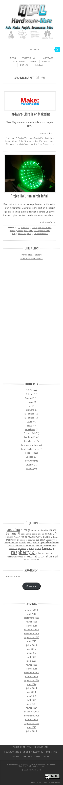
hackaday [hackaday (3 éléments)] (54, 537)
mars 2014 (31, 704)
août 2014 (31, 684)
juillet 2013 (31, 731)
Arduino (29, 394)
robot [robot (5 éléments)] (38, 553)
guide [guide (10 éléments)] (46, 537)
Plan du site (19, 747)
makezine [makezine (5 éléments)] (13, 542)
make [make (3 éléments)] (7, 543)
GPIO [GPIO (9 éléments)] (39, 537)
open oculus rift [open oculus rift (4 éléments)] (41, 545)
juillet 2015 (31, 645)
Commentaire (48, 144)
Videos (46, 62)
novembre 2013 (31, 715)
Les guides (29, 413)
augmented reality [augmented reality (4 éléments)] (39, 530)
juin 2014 (31, 692)
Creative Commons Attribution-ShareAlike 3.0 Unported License (37, 765)
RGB (13, 233)
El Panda (19, 138)
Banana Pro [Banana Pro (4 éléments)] (26, 534)
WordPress (55, 782)
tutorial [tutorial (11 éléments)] (32, 556)
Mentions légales (31, 756)
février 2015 (31, 664)
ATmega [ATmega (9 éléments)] (25, 530)
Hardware (47, 58)
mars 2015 (31, 660)
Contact (25, 65)
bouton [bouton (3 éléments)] (34, 534)
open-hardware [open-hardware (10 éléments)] (49, 542)
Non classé (30, 429)
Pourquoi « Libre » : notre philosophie (23, 752)
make (46, 141)
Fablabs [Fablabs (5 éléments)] (9, 536)
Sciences (14, 141)
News (33, 62)
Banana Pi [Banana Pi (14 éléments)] (13, 533)
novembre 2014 (31, 672)
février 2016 (31, 621)
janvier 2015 (31, 668)
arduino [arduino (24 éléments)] (13, 529)
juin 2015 (31, 649)
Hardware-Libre (35, 770)
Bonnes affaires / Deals (31, 258)
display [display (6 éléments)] (48, 533)
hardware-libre (32, 141)
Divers (34, 227)
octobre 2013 (31, 719)
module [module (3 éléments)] (29, 543)
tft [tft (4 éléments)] (51, 553)
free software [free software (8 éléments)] (27, 536)
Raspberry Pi (29, 437)
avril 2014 (31, 700)
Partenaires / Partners (32, 254)
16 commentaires (41, 233)
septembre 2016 (31, 617)
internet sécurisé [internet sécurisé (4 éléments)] (27, 540)
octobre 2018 (31, 610)
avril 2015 (31, 657)
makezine (14, 144)
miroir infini (45, 230)
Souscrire (31, 586)
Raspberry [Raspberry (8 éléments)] (48, 548)
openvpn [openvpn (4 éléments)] (22, 548)
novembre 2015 (31, 633)
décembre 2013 (31, 711)
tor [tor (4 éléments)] (25, 556)
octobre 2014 (31, 676)
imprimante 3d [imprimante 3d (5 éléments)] (12, 539)
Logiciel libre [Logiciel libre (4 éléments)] (51, 540)
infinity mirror (34, 230)
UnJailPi (29, 464)
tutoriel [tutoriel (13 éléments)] (42, 556)
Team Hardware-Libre (37, 747)
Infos (13, 58)
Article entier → (47, 132)
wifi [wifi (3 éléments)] (37, 559)
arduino (20, 230)
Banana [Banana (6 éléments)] (52, 530)
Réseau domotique (30, 445)
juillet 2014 (31, 688)
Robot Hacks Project (30, 449)
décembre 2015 (31, 629)
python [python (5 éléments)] (38, 548)
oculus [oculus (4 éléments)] (36, 542)
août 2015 (31, 641)
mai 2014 (31, 696)
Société (29, 456)
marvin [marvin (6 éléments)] (22, 542)
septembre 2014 (31, 680)
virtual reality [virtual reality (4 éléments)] (30, 559)
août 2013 (31, 727)
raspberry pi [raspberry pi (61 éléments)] (23, 552)
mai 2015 (31, 653)
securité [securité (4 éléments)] (45, 553)
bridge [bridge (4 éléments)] (41, 534)
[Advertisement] (31, 323)
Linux (29, 421)
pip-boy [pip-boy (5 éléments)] (30, 548)
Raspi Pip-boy (30, 441)
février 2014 (31, 707)
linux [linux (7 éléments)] (42, 539)
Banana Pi (29, 398)
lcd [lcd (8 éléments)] (37, 539)
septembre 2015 (31, 637)
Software (19, 62)
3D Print (30, 390)
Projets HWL (39, 138)
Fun (26, 138)
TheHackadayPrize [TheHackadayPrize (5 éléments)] (14, 556)
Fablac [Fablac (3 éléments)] (16, 537)
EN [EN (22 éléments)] (55, 533)
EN (25, 141)
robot (21, 144)
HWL (41, 141)
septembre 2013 (31, 723)
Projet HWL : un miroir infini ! (30, 195)
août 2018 (31, 614)
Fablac (39, 65)
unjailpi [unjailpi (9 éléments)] (53, 556)
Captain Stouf (23, 227)
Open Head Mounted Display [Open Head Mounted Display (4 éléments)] (21, 545)
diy (22, 141)
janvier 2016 (31, 625)
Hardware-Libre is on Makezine (30, 114)
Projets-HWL (29, 58)
